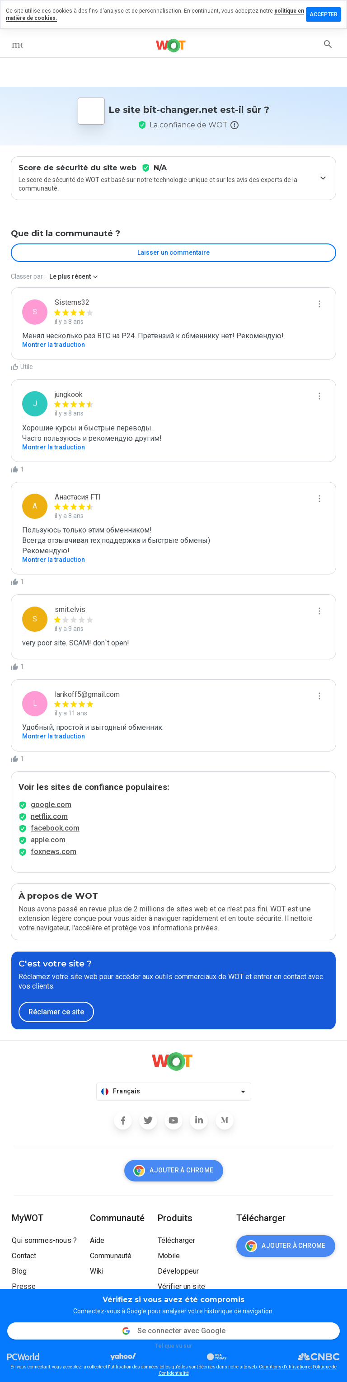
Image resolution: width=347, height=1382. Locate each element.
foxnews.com (53, 851)
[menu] (17, 44)
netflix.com (49, 816)
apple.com (48, 840)
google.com (51, 804)
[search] (328, 44)
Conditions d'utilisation (283, 1366)
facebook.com (55, 828)
